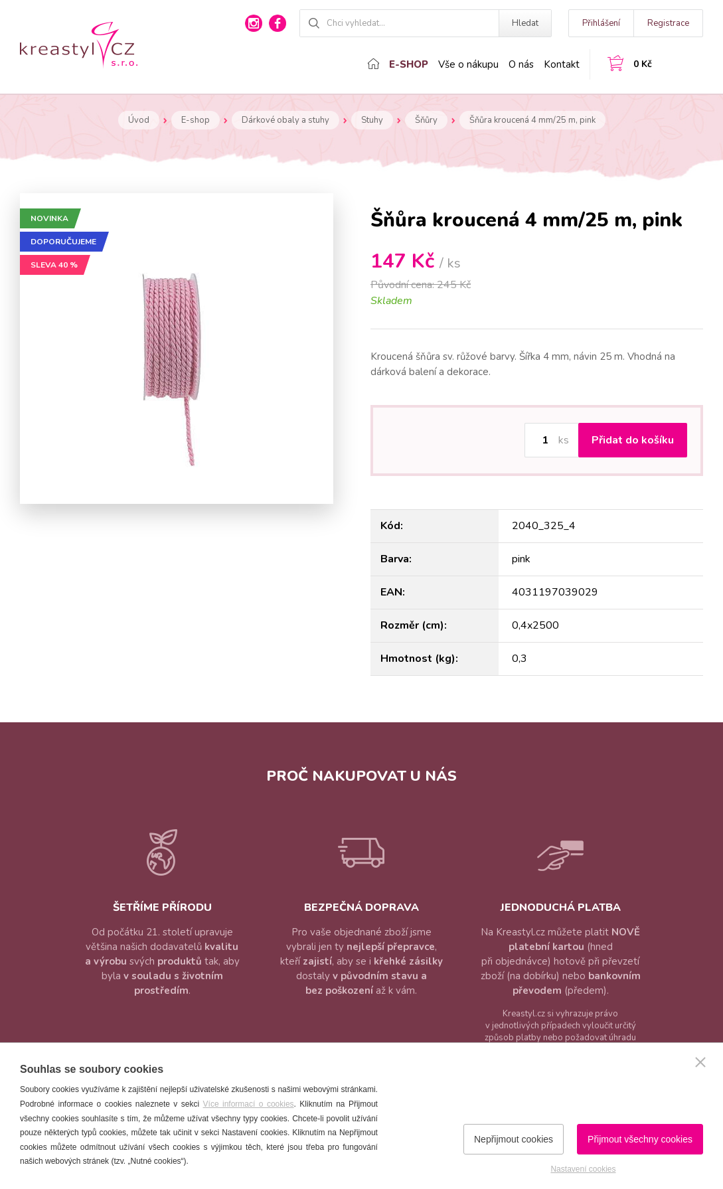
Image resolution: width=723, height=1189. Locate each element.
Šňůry (426, 120)
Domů (373, 63)
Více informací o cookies (248, 1104)
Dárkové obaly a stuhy (285, 120)
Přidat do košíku (633, 440)
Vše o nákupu (468, 64)
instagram (253, 23)
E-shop (408, 64)
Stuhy (372, 120)
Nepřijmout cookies (513, 1139)
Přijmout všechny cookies (640, 1139)
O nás (521, 64)
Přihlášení (601, 23)
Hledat (525, 23)
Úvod (138, 120)
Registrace (668, 23)
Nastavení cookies (582, 1169)
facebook (277, 23)
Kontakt (562, 64)
